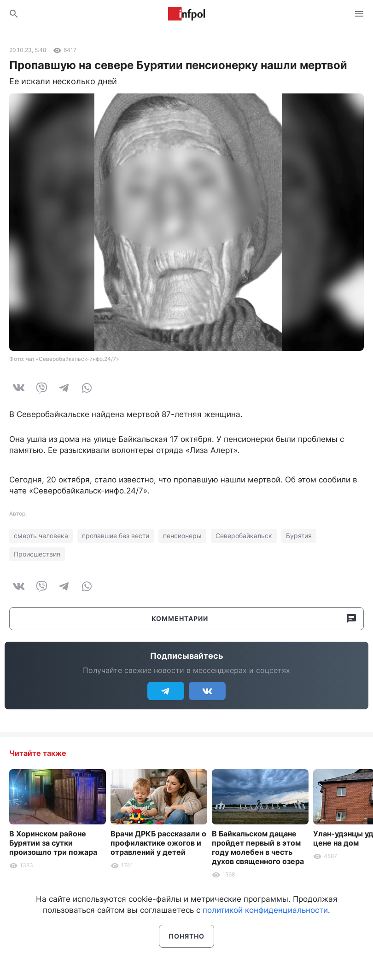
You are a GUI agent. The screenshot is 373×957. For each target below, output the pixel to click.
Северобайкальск (244, 535)
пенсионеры (182, 535)
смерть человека (41, 535)
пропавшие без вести (115, 535)
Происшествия (37, 554)
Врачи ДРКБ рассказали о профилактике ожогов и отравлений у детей (158, 843)
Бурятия (299, 535)
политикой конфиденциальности (265, 910)
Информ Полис (186, 13)
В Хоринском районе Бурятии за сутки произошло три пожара (53, 843)
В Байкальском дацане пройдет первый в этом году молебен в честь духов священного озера (258, 847)
